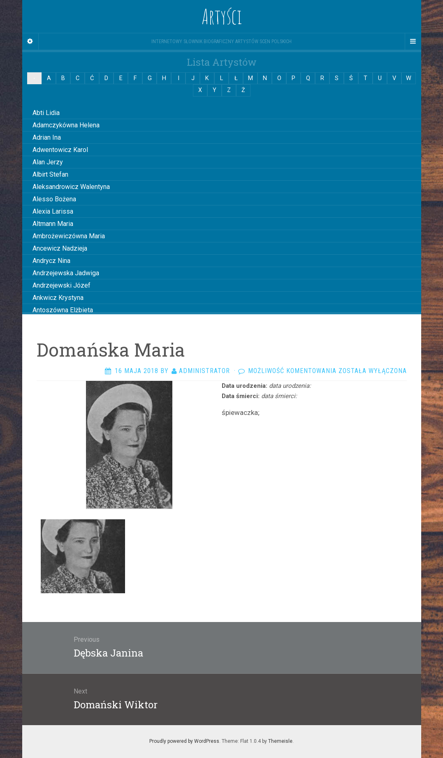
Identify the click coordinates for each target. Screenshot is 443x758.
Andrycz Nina (51, 261)
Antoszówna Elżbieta (62, 310)
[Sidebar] (30, 41)
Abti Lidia (46, 113)
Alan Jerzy (47, 162)
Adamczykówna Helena (66, 125)
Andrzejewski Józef (61, 285)
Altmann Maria (52, 224)
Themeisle (280, 741)
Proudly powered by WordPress (184, 741)
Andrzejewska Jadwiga (65, 273)
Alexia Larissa (52, 211)
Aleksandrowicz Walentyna (71, 187)
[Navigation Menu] (413, 41)
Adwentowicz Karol (60, 150)
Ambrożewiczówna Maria (68, 236)
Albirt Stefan (50, 174)
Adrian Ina (46, 137)
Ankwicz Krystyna (57, 298)
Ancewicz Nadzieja (59, 248)
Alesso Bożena (54, 199)
